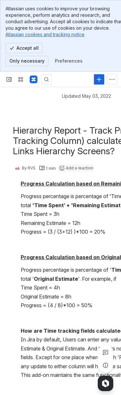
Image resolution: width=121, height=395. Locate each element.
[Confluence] (33, 79)
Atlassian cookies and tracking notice (45, 34)
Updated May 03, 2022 (86, 96)
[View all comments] (105, 352)
